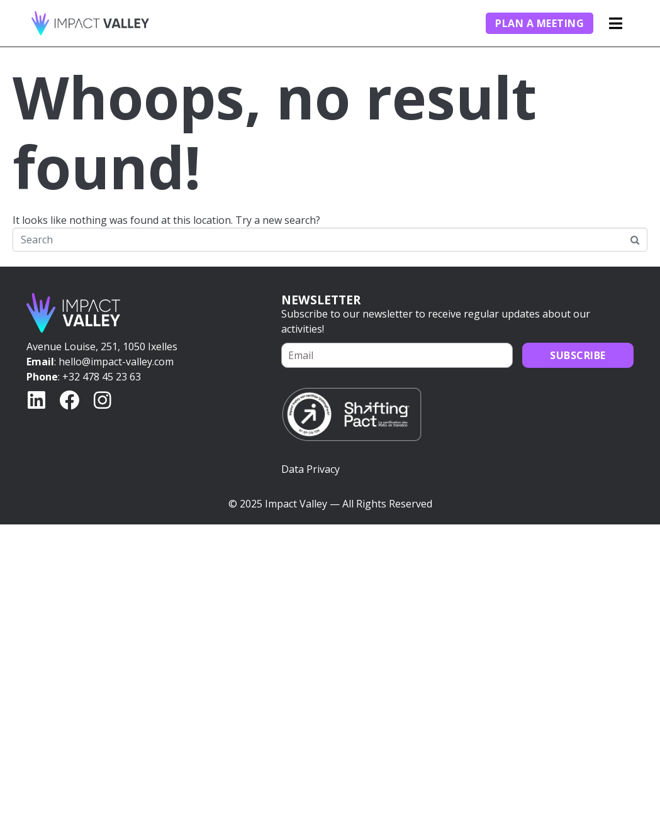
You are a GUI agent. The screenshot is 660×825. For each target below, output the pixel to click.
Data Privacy (310, 469)
